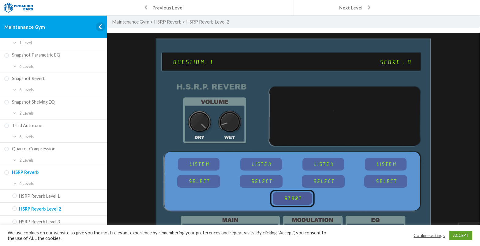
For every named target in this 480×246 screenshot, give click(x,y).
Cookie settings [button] (429, 235)
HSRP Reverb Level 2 (207, 21)
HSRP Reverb (168, 21)
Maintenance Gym (24, 27)
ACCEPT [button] (461, 235)
